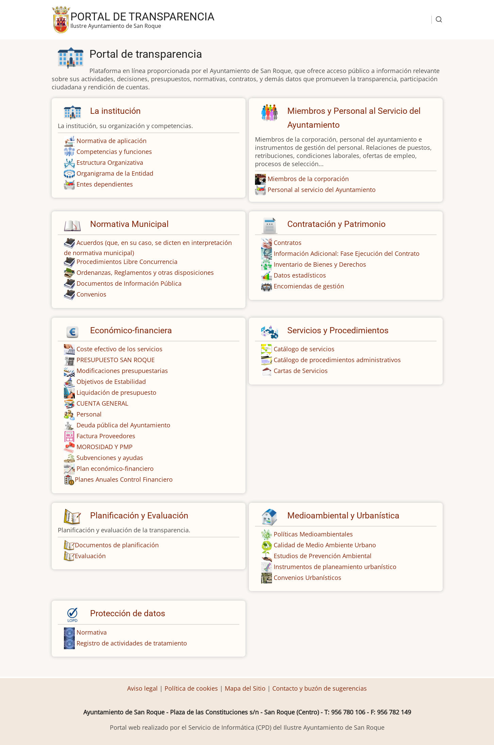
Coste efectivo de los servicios (119, 349)
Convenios (91, 294)
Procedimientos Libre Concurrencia (126, 262)
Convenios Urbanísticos (307, 577)
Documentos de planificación (111, 545)
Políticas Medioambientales (313, 534)
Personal (89, 414)
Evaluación (85, 556)
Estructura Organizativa (109, 162)
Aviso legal (143, 688)
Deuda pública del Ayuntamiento (123, 425)
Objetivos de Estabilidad (111, 381)
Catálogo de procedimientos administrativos (337, 360)
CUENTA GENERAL (102, 403)
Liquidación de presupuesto (116, 392)
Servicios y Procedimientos (338, 330)
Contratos (288, 242)
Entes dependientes (104, 184)
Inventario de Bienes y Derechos (320, 264)
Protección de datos (127, 613)
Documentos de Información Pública (129, 283)
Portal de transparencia (142, 16)
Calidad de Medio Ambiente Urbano (325, 545)
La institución (115, 111)
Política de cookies (191, 688)
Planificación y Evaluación (139, 515)
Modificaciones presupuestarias (122, 371)
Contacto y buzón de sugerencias (319, 688)
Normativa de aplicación (111, 141)
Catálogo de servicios (304, 349)
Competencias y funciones (114, 151)
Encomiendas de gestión (309, 286)
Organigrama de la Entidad (114, 173)
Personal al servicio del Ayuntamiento (322, 189)
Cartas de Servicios (301, 371)
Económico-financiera (131, 330)
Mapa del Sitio (245, 688)
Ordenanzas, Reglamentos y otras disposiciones (145, 272)
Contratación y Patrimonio (336, 224)
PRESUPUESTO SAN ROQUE (115, 360)
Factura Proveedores (105, 436)
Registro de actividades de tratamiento (131, 643)
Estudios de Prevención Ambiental (323, 556)
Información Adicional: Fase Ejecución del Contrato (347, 253)
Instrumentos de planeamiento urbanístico (335, 567)
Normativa (91, 632)
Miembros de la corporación (308, 179)
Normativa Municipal (129, 224)
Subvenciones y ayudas (109, 458)
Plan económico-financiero (115, 468)
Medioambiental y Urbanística (343, 515)
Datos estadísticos (300, 275)
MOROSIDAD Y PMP (104, 447)
